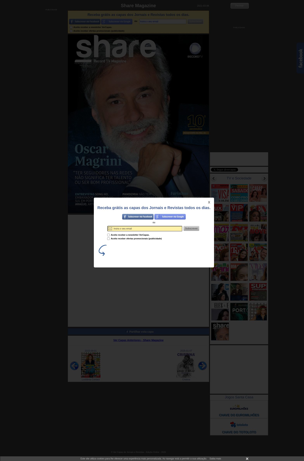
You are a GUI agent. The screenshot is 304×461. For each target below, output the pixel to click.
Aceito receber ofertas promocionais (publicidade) (134, 238)
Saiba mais (215, 458)
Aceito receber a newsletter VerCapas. (128, 235)
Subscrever (191, 228)
